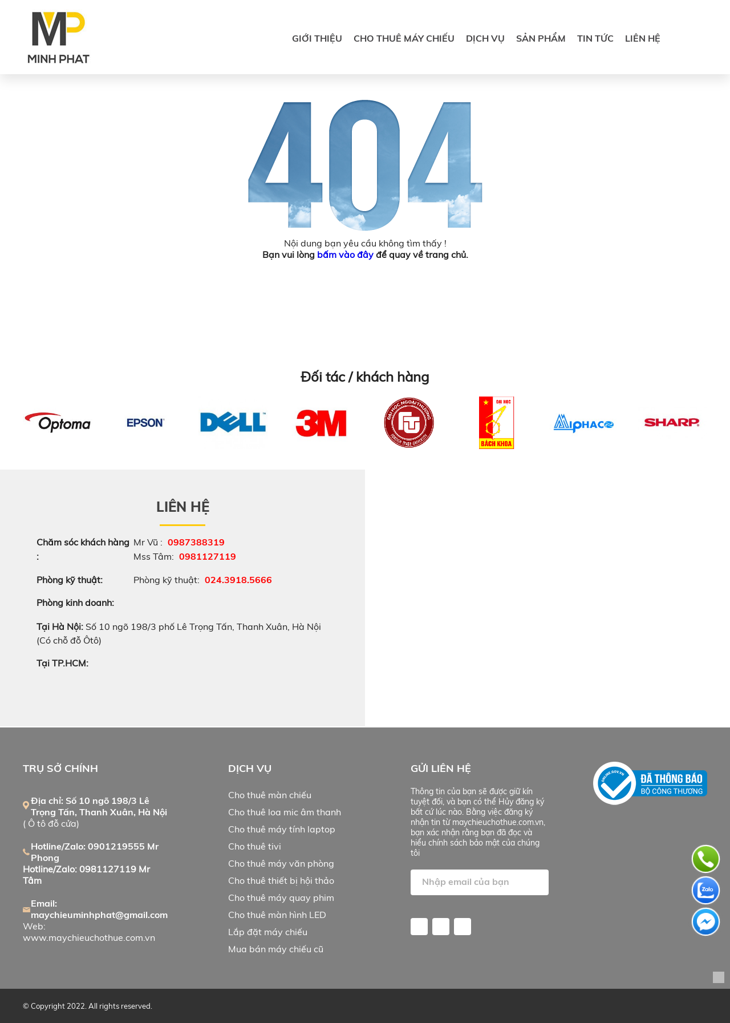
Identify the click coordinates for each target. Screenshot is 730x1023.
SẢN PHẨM (541, 38)
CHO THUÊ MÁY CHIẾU (404, 38)
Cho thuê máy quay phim (281, 897)
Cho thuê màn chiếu (269, 794)
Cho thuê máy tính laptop (281, 829)
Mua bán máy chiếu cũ (275, 949)
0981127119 (207, 556)
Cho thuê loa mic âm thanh (284, 812)
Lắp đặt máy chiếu (267, 931)
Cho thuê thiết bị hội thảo (281, 880)
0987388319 (196, 542)
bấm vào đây (345, 254)
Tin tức (595, 38)
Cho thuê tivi (254, 846)
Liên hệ (642, 38)
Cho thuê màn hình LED (277, 914)
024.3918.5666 (238, 579)
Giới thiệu (317, 38)
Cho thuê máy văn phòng (281, 863)
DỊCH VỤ (485, 38)
